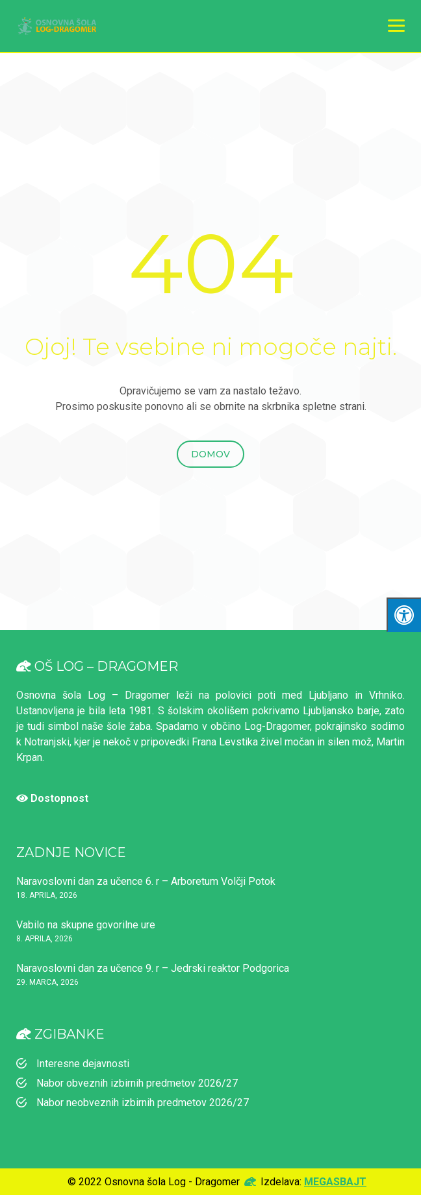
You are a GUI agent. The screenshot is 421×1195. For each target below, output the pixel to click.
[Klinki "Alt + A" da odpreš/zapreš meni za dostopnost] (404, 615)
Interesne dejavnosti (82, 1063)
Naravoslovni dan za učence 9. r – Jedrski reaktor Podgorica (152, 968)
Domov (210, 454)
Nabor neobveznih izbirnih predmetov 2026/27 (142, 1102)
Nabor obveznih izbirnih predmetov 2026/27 (137, 1083)
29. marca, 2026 (47, 982)
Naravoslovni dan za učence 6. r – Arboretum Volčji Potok (145, 881)
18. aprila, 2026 (46, 895)
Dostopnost (52, 798)
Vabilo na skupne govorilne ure (85, 925)
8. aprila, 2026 (44, 938)
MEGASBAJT (335, 1182)
